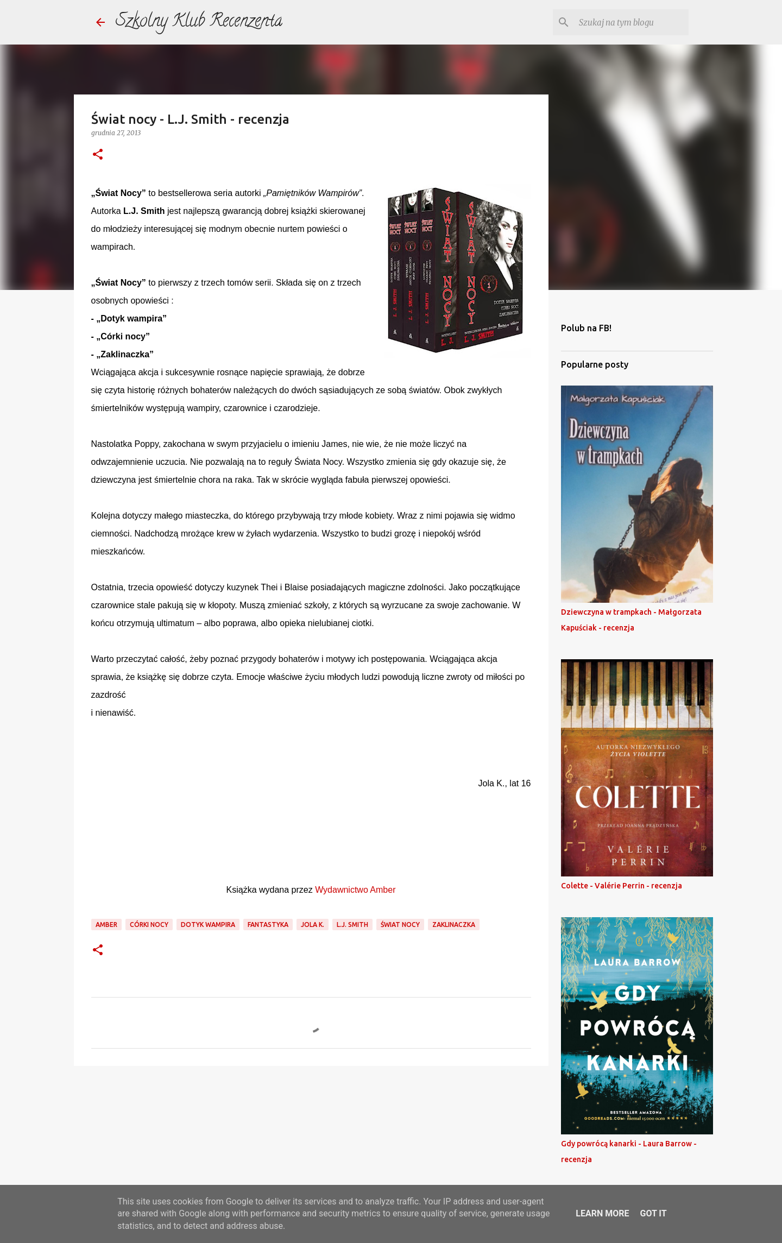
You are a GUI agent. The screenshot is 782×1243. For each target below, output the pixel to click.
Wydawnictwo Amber (355, 889)
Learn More (602, 1213)
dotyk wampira (208, 924)
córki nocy (149, 924)
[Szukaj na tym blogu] (632, 22)
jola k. (312, 924)
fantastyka (268, 924)
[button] (97, 155)
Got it (653, 1213)
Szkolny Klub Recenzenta (199, 22)
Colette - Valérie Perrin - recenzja (621, 885)
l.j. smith (352, 924)
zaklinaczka (453, 924)
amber (106, 924)
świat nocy (400, 924)
